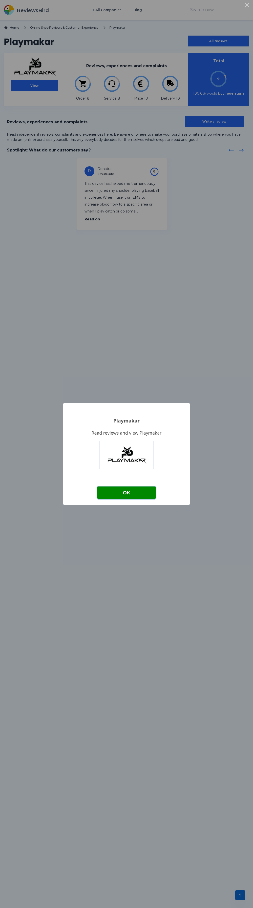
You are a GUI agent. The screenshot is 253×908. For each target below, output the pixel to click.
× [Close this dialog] (247, 6)
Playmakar (126, 420)
